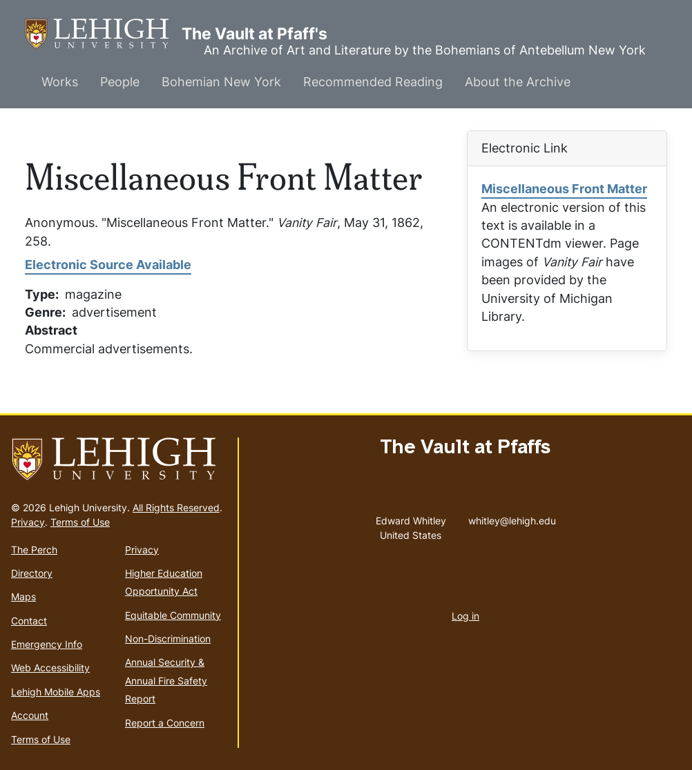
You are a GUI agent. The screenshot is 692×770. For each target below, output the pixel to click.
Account (29, 715)
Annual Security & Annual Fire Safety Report (166, 680)
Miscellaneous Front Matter (564, 188)
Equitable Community (173, 615)
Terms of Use (80, 522)
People (120, 81)
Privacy (28, 522)
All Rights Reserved (176, 507)
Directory (31, 573)
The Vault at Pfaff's (103, 34)
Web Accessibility (50, 667)
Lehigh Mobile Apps (55, 691)
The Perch (34, 549)
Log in (465, 615)
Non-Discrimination (168, 638)
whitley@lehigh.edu (512, 517)
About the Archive (517, 81)
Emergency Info (46, 644)
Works (59, 81)
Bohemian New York (221, 81)
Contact (29, 620)
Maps (23, 596)
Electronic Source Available (108, 264)
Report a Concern (164, 722)
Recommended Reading (373, 81)
